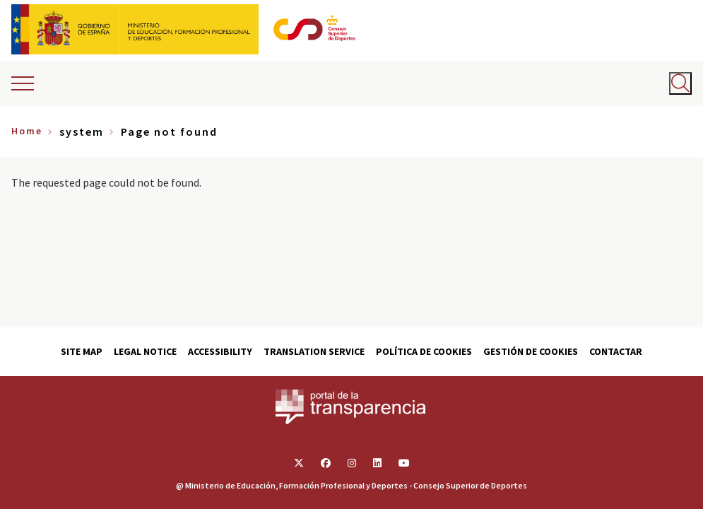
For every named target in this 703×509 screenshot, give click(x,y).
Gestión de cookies (530, 351)
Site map (81, 351)
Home (26, 130)
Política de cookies (424, 351)
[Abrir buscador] (680, 83)
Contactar (615, 351)
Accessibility (220, 351)
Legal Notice (145, 351)
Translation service (314, 351)
